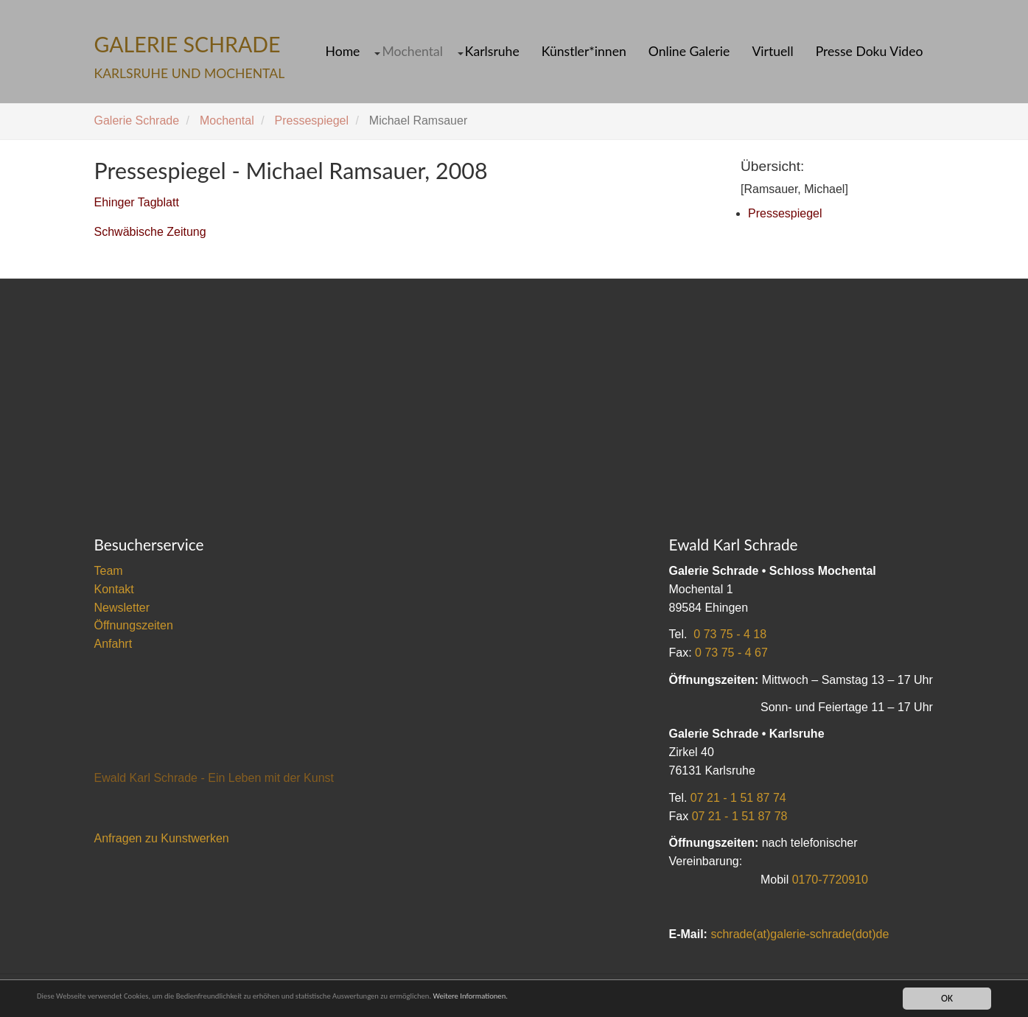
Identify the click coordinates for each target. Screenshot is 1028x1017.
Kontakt (114, 589)
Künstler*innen (584, 51)
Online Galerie (689, 51)
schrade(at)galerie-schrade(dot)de (799, 934)
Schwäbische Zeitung (150, 232)
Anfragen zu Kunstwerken (161, 838)
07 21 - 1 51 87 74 (738, 797)
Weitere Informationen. (592, 998)
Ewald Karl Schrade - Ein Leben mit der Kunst (214, 778)
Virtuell (772, 51)
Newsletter (122, 607)
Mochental (412, 51)
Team (108, 571)
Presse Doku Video (869, 51)
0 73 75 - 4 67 (731, 652)
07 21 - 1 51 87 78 (740, 816)
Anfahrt (113, 643)
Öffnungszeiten (133, 625)
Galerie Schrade (137, 120)
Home (343, 51)
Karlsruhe (492, 51)
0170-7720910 (830, 879)
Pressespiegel (312, 120)
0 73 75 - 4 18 (729, 634)
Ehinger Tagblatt (136, 202)
